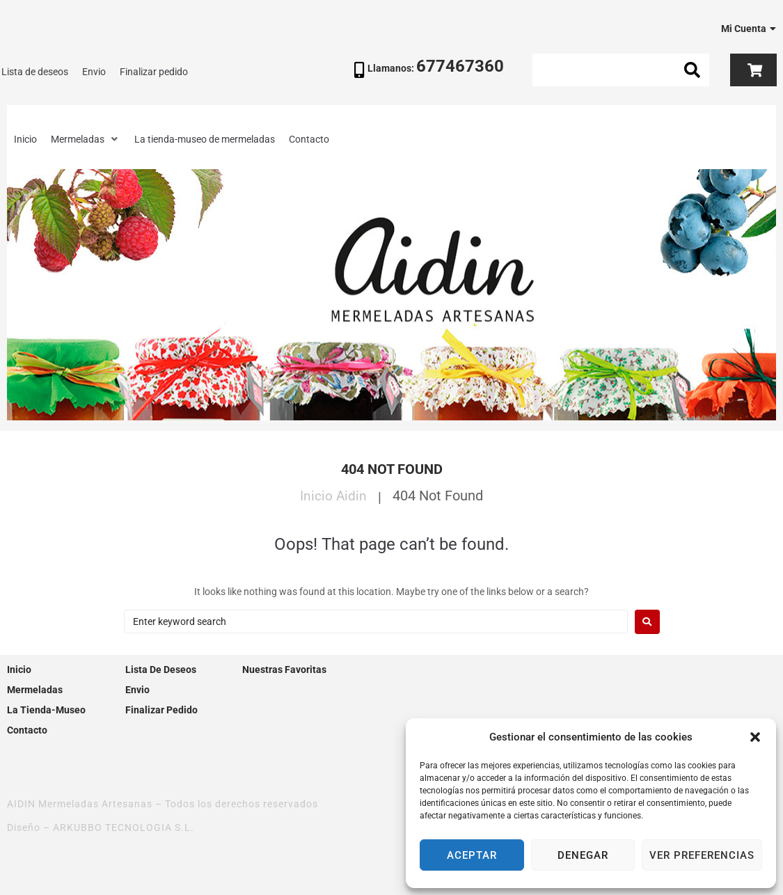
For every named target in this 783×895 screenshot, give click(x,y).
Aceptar (472, 855)
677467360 (460, 66)
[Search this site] (620, 70)
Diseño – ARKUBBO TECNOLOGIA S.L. (100, 827)
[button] (755, 737)
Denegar (582, 855)
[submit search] (692, 70)
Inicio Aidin (333, 495)
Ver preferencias (701, 855)
